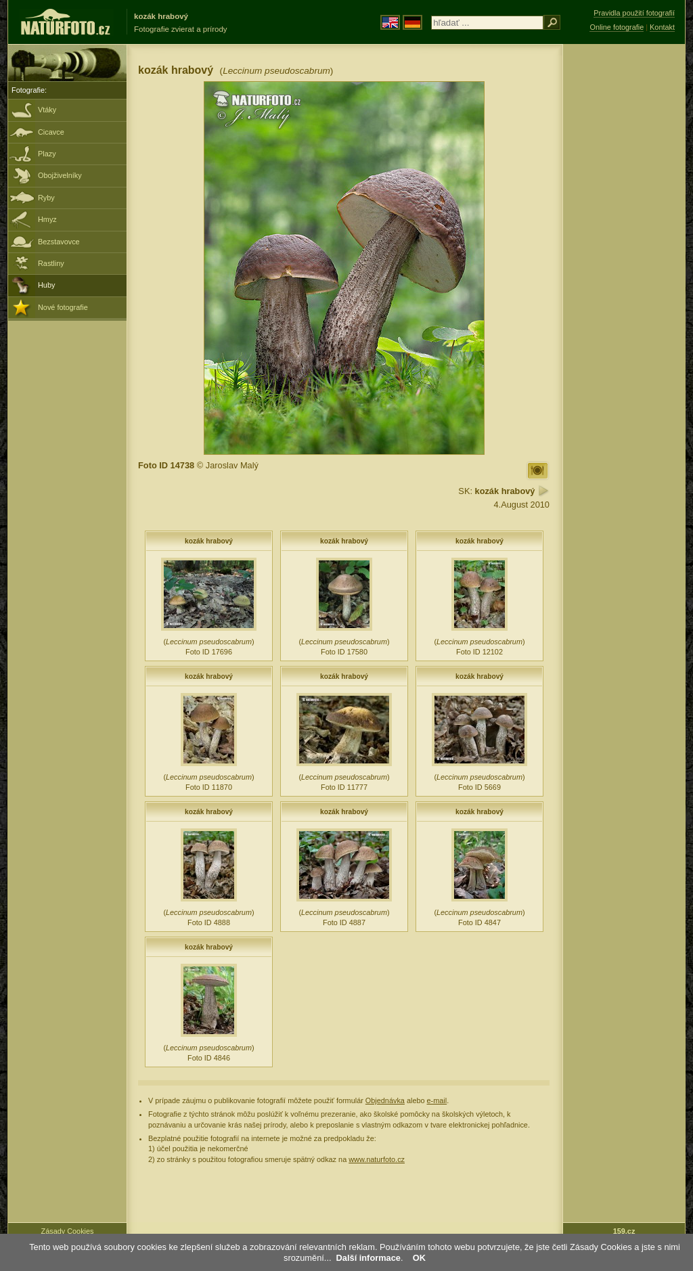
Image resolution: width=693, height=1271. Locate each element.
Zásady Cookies (67, 1231)
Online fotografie (616, 27)
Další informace (368, 1258)
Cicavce (51, 132)
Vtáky (47, 110)
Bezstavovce (59, 242)
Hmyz (47, 219)
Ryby (46, 198)
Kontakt (662, 27)
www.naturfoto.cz (377, 1159)
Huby (46, 285)
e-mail (437, 1100)
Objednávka (385, 1100)
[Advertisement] (624, 261)
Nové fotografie (63, 307)
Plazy (47, 154)
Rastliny (51, 263)
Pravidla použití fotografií (634, 13)
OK (419, 1258)
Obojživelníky (60, 175)
